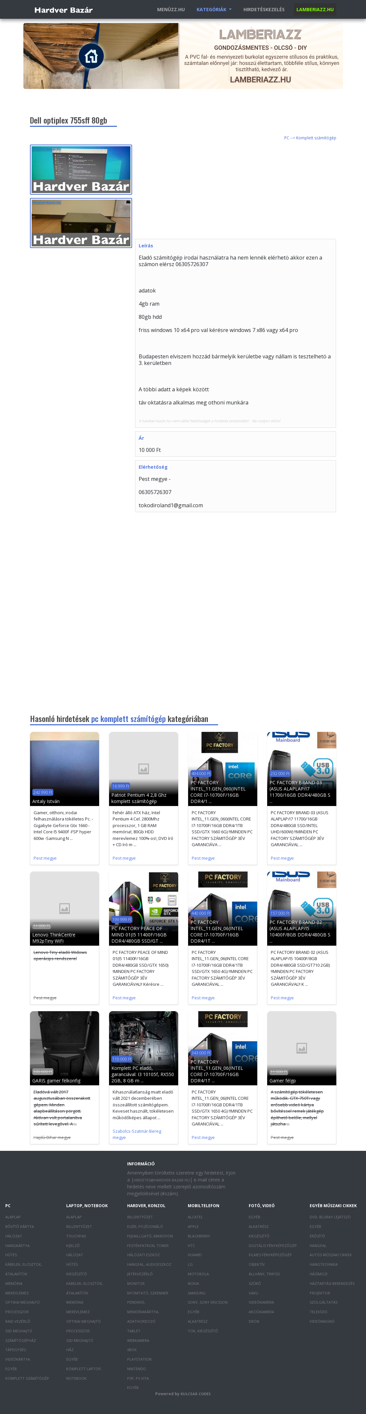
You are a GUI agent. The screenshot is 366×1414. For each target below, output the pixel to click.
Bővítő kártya (19, 1226)
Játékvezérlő (140, 1273)
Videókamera (261, 1302)
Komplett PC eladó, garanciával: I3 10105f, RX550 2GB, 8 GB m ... (142, 1074)
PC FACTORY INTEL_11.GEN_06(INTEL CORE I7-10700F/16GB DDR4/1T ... (216, 931)
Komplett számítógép (27, 1378)
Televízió (318, 1311)
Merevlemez (17, 1292)
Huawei (195, 1254)
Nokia (193, 1283)
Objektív (257, 1264)
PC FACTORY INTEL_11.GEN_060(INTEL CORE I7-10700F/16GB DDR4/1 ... (218, 791)
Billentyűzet (79, 1226)
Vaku (253, 1292)
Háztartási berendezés (332, 1283)
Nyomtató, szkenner (147, 1292)
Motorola (198, 1273)
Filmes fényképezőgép (270, 1254)
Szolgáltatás (323, 1302)
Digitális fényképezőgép (273, 1245)
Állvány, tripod (264, 1273)
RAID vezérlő (17, 1321)
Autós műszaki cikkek (331, 1254)
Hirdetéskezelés (264, 9)
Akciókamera (261, 1311)
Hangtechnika (324, 1264)
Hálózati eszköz (143, 1254)
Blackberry (199, 1236)
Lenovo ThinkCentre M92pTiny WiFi (53, 937)
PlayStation (139, 1359)
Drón (254, 1321)
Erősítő (317, 1236)
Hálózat (13, 1236)
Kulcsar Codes (196, 1393)
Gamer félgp (282, 1080)
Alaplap (13, 1216)
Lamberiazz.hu (315, 9)
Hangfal (318, 1245)
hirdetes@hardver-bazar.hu (162, 1180)
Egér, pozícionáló (145, 1226)
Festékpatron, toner (148, 1245)
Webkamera (138, 1340)
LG (190, 1264)
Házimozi (318, 1273)
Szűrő (255, 1283)
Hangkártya (17, 1245)
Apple (193, 1226)
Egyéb (11, 1368)
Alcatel (195, 1216)
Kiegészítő (76, 1273)
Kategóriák (212, 9)
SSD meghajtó (18, 1330)
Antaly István (46, 801)
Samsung (197, 1292)
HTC (191, 1245)
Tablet (133, 1330)
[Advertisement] (250, 191)
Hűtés (11, 1254)
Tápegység (15, 1349)
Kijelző (73, 1245)
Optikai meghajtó (22, 1302)
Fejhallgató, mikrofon (150, 1236)
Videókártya (17, 1359)
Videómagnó (322, 1321)
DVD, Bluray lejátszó (330, 1216)
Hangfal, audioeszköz (149, 1264)
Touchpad (76, 1236)
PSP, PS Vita (138, 1378)
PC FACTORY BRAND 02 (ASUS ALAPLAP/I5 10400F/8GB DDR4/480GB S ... (299, 931)
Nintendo (136, 1368)
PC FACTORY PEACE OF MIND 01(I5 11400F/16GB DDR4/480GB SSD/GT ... (139, 934)
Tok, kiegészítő (203, 1330)
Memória (13, 1283)
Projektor (320, 1292)
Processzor (17, 1311)
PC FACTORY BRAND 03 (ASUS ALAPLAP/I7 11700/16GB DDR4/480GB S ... (299, 791)
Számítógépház (20, 1340)
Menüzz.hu (171, 9)
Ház (69, 1349)
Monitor (136, 1283)
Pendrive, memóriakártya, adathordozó (143, 1312)
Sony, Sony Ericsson (208, 1302)
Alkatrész (198, 1321)
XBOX (131, 1349)
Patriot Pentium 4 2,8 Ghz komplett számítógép (138, 798)
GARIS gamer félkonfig (56, 1080)
